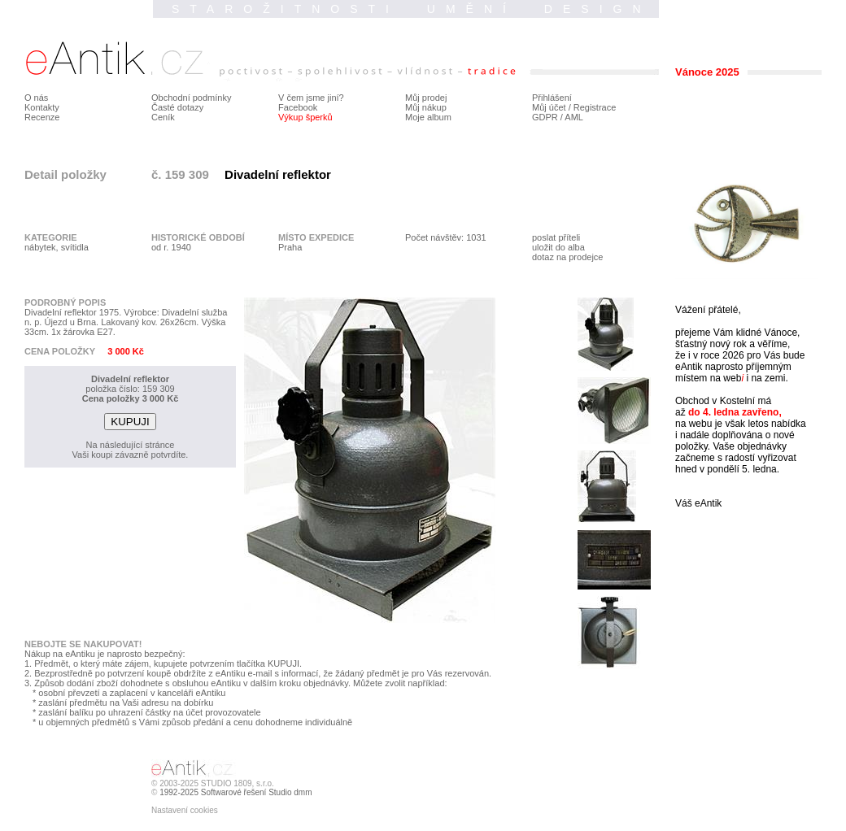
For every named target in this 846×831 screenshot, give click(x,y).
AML (574, 117)
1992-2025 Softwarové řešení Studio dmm (235, 792)
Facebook (297, 107)
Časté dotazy (177, 107)
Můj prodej (426, 97)
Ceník (163, 117)
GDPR (545, 117)
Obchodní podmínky (191, 97)
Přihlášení (552, 97)
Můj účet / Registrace (574, 107)
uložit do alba (558, 247)
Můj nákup (426, 107)
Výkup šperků (305, 117)
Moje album (428, 117)
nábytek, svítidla (56, 247)
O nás (36, 97)
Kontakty (41, 107)
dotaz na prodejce (567, 257)
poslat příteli (556, 237)
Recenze (41, 117)
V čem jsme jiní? (311, 97)
